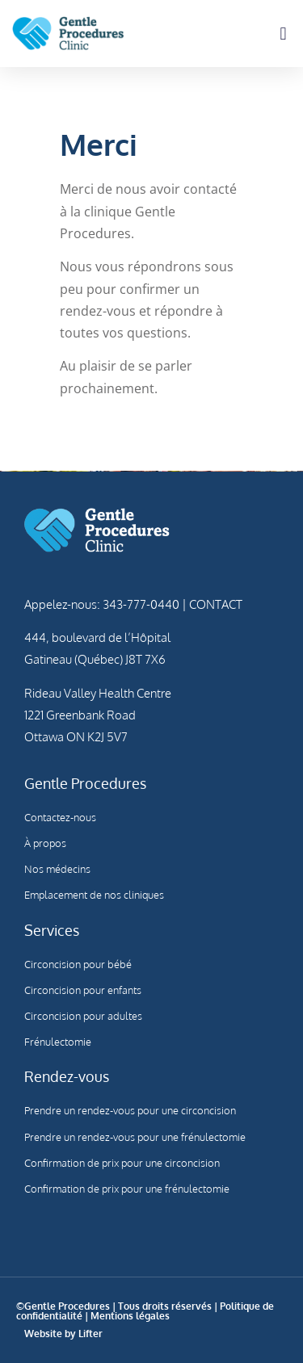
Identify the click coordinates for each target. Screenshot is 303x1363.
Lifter (90, 1333)
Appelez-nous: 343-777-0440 (101, 604)
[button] (283, 33)
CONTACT (214, 604)
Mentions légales (130, 1316)
